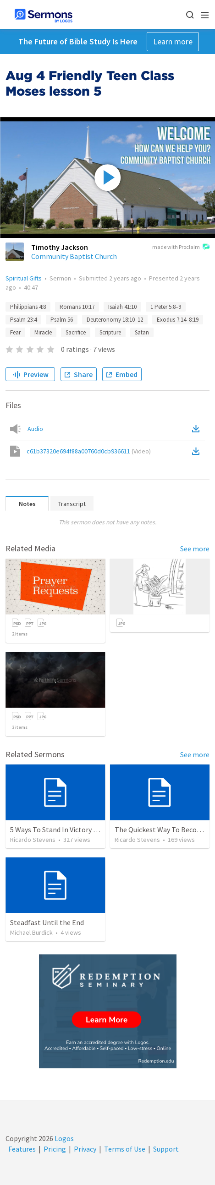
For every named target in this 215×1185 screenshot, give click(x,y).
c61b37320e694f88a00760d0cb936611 (89, 451)
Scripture (110, 332)
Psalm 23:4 (23, 319)
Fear (15, 332)
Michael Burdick (31, 932)
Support (166, 1148)
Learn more (173, 41)
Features (22, 1148)
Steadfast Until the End (47, 922)
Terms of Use (124, 1148)
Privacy (85, 1148)
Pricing (55, 1148)
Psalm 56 (61, 319)
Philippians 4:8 (28, 307)
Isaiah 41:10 (122, 307)
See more (194, 548)
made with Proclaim (180, 247)
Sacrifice (76, 332)
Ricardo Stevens (32, 839)
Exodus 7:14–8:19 (177, 319)
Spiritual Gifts (24, 278)
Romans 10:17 (77, 307)
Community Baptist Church (74, 256)
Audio (35, 429)
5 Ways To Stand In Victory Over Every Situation (83, 829)
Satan (142, 332)
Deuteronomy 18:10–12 (115, 319)
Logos (63, 1138)
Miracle (43, 332)
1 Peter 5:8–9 (165, 307)
